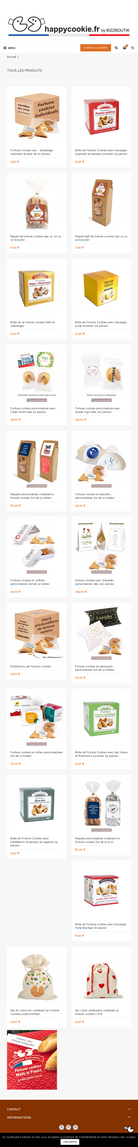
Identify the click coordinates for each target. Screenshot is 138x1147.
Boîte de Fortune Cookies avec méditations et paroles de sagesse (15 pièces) (34, 842)
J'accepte (70, 1142)
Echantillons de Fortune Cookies (30, 666)
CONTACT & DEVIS (95, 47)
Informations (19, 1117)
